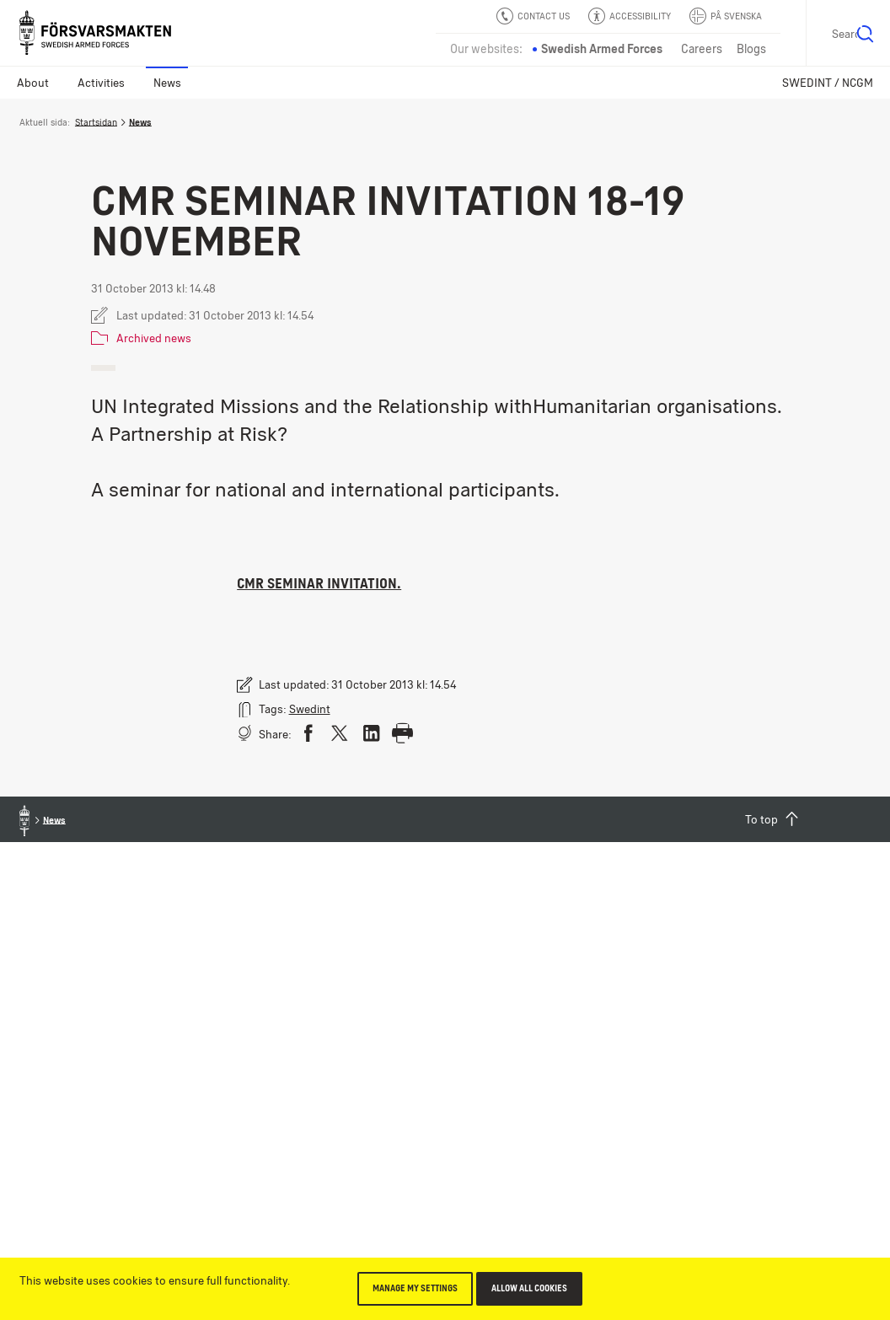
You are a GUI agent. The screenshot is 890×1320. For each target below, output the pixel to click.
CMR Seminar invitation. (319, 583)
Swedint (309, 709)
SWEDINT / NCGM (827, 82)
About (33, 82)
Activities (101, 82)
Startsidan (96, 121)
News (167, 82)
